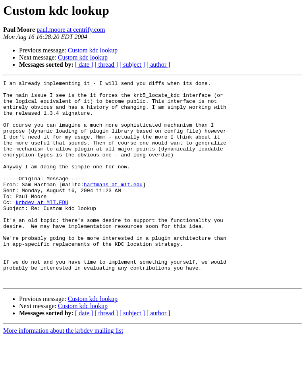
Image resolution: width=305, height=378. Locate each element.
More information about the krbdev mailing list (63, 371)
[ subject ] (132, 64)
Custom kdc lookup (93, 50)
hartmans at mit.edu (113, 205)
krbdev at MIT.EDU (41, 227)
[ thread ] (106, 64)
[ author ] (158, 64)
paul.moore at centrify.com (71, 29)
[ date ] (84, 64)
